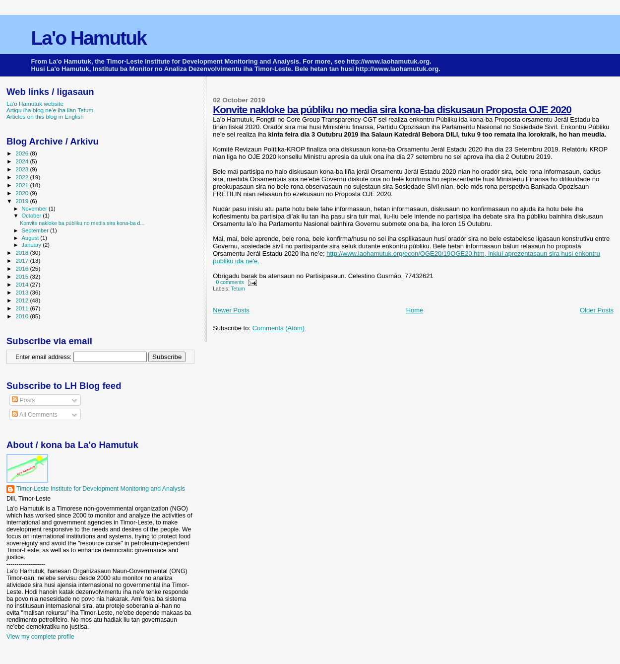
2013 (22, 292)
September (36, 230)
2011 (22, 308)
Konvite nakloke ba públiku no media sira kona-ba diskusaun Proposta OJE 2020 (392, 109)
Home (415, 310)
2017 (22, 260)
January (32, 245)
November (35, 209)
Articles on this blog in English (45, 116)
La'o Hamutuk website (34, 103)
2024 (22, 161)
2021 (22, 185)
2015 (22, 276)
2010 (22, 316)
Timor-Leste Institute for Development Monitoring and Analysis (100, 488)
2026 (22, 153)
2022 (22, 177)
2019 (22, 201)
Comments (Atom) (278, 328)
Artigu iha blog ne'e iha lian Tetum (49, 110)
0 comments (230, 282)
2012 (22, 300)
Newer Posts (231, 310)
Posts (23, 400)
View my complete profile (40, 636)
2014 (22, 284)
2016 (22, 268)
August (31, 238)
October (32, 216)
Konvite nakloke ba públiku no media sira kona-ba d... (82, 223)
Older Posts (597, 310)
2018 (22, 252)
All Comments (35, 414)
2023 (22, 169)
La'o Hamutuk (88, 38)
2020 (22, 193)
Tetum (238, 289)
